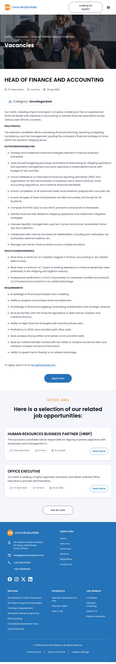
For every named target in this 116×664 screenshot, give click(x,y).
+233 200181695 (22, 569)
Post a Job (57, 612)
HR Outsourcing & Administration (25, 603)
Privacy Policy (33, 654)
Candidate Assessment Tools (23, 625)
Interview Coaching (91, 605)
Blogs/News (66, 560)
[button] (108, 7)
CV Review (91, 598)
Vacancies (21, 37)
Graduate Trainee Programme (23, 614)
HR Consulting (15, 620)
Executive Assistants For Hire (64, 600)
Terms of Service (56, 654)
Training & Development (20, 609)
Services (64, 554)
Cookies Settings (81, 654)
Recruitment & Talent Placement (25, 598)
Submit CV (91, 612)
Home (8, 37)
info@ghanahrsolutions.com (29, 555)
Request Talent (60, 606)
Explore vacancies (95, 617)
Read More (99, 451)
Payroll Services (16, 631)
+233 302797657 (22, 562)
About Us (64, 543)
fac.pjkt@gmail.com (43, 365)
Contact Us (66, 565)
